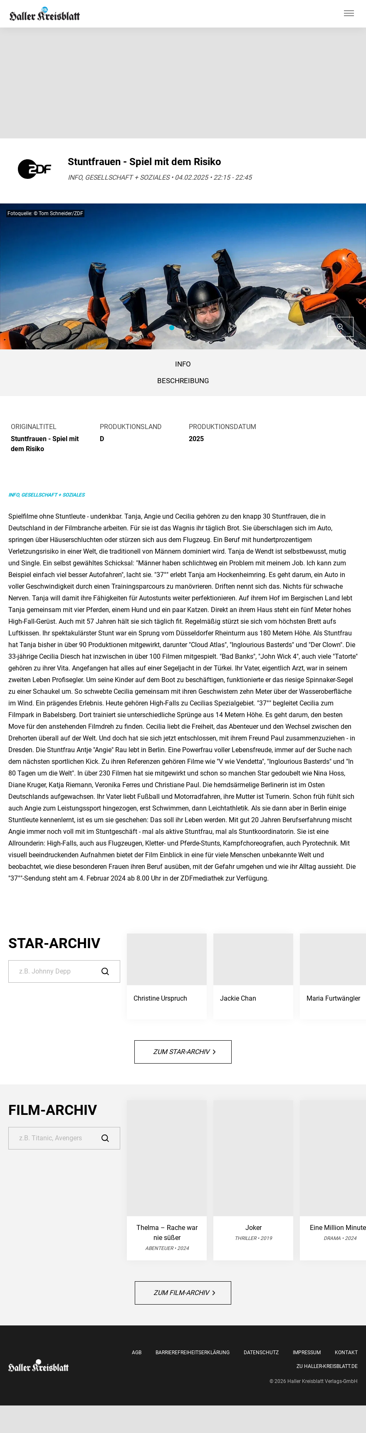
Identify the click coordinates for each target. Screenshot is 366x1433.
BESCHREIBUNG (183, 381)
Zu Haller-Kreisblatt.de (327, 1366)
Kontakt (346, 1352)
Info (183, 364)
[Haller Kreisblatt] (45, 14)
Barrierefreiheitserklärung (193, 1352)
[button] (171, 327)
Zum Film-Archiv (184, 1293)
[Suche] (64, 971)
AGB (136, 1352)
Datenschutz (261, 1352)
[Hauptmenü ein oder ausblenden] (348, 13)
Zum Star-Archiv (184, 1052)
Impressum (307, 1352)
